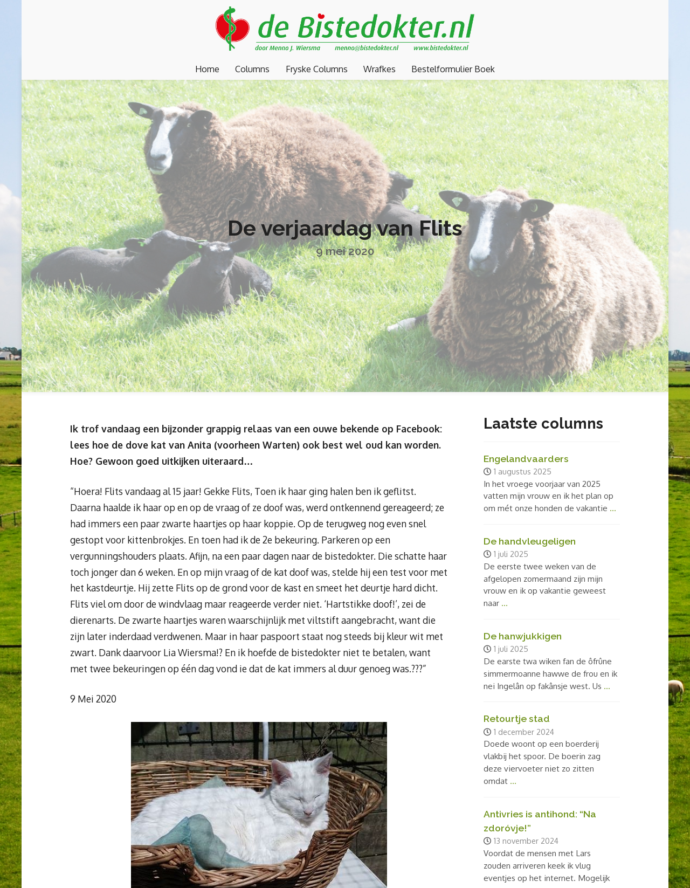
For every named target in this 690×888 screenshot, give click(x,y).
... (613, 507)
